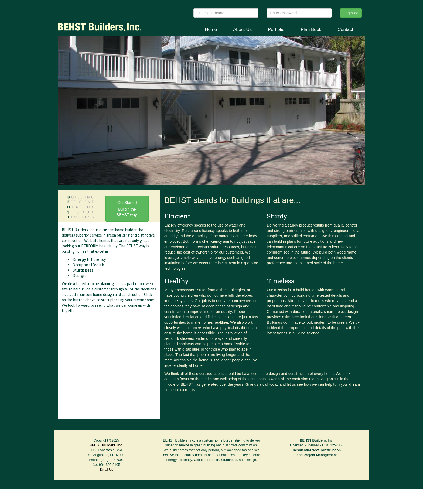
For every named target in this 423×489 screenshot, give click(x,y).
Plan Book (311, 29)
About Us (242, 29)
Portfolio (276, 29)
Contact (345, 29)
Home (211, 29)
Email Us (106, 469)
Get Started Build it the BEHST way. (127, 208)
